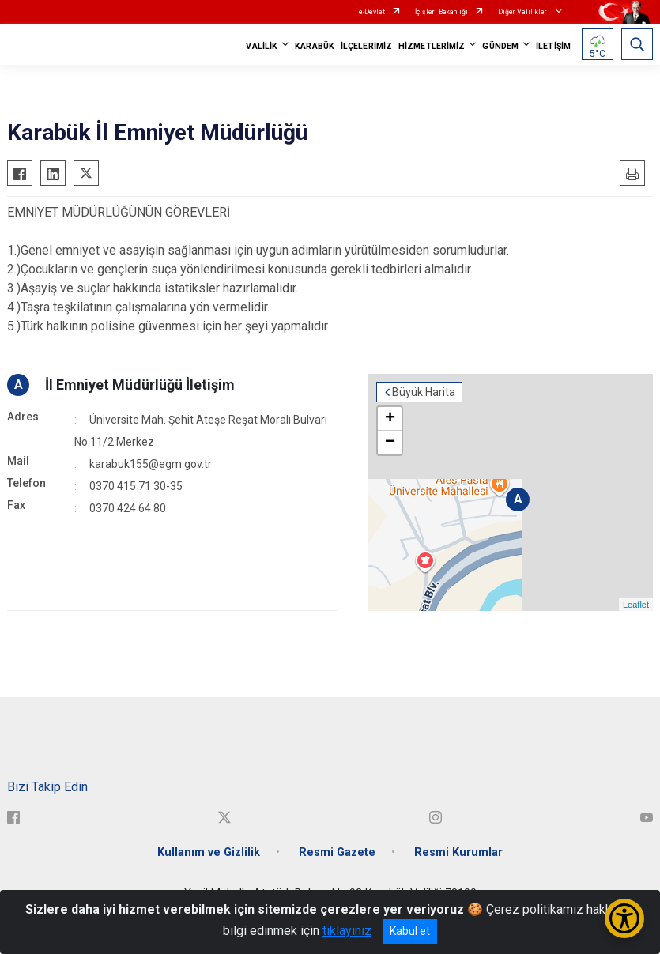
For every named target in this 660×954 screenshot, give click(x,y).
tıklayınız (346, 930)
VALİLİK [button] (261, 46)
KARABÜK (314, 46)
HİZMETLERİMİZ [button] (431, 46)
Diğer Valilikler (523, 12)
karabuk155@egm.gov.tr (150, 464)
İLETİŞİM (553, 46)
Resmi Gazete (337, 852)
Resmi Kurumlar (458, 852)
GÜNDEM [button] (500, 46)
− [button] (390, 442)
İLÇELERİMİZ (366, 46)
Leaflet (636, 604)
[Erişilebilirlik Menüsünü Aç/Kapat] (624, 918)
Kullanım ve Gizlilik (208, 852)
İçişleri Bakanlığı (441, 12)
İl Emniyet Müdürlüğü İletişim (140, 384)
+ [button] (390, 419)
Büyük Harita (423, 392)
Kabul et (410, 931)
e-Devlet (372, 12)
